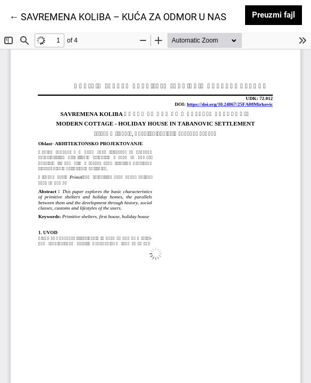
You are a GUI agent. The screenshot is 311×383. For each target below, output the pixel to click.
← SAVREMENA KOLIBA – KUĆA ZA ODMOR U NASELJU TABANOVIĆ (156, 16)
